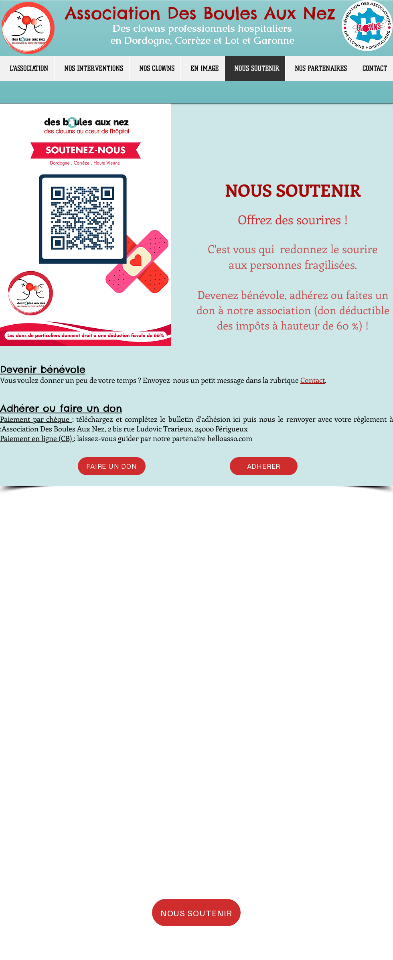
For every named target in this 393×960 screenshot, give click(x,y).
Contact (312, 380)
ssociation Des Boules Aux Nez (206, 13)
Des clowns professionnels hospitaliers (202, 28)
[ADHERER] (264, 466)
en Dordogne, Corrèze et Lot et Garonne (202, 40)
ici (236, 419)
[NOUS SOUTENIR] (196, 912)
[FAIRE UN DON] (112, 466)
